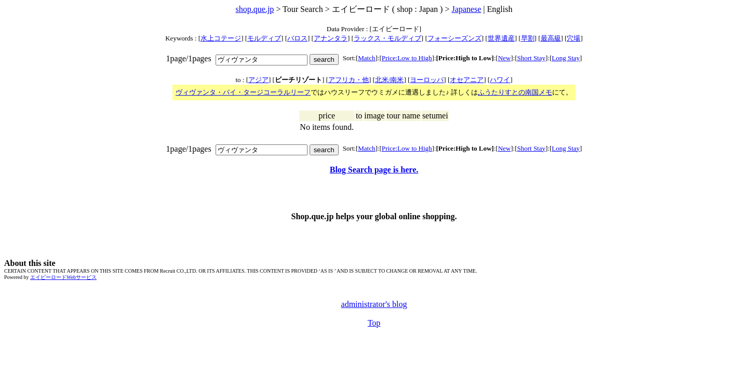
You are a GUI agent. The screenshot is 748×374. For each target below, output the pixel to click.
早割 (528, 38)
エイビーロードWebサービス (63, 277)
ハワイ (500, 80)
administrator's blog (374, 304)
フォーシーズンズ (455, 38)
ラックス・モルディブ (387, 38)
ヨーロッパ (427, 80)
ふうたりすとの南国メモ (515, 92)
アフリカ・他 (348, 80)
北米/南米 (389, 80)
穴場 (573, 38)
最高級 (551, 38)
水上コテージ (221, 38)
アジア (258, 80)
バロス (297, 38)
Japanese (466, 9)
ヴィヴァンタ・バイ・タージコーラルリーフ (243, 92)
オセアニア (467, 80)
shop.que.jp (255, 9)
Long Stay (566, 58)
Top (374, 322)
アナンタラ (331, 38)
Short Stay (531, 58)
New (504, 58)
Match (366, 58)
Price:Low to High (407, 58)
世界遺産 (501, 38)
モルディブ (264, 38)
